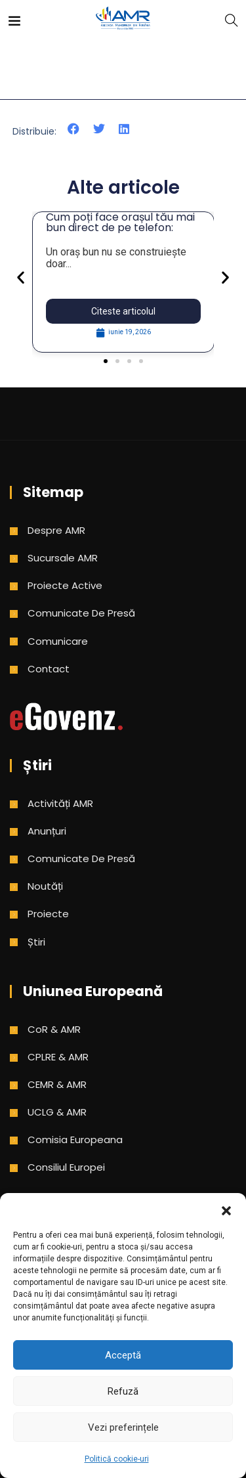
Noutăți (45, 886)
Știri (36, 942)
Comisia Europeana (75, 1139)
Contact (49, 669)
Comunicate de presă (81, 613)
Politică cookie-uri (117, 1459)
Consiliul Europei (66, 1167)
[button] (226, 1209)
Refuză (123, 1391)
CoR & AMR (54, 1029)
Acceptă (123, 1355)
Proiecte (48, 914)
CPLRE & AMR (58, 1057)
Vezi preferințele (123, 1427)
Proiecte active (65, 585)
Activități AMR (60, 803)
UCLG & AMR (57, 1112)
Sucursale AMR (63, 558)
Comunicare (58, 641)
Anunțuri (47, 831)
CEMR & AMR (57, 1084)
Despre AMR (56, 530)
